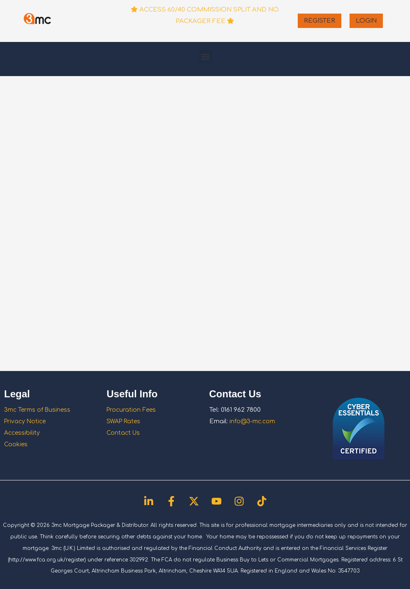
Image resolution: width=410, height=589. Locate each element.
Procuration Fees (133, 409)
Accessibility (23, 432)
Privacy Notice (26, 421)
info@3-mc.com (253, 421)
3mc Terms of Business (39, 409)
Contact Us (124, 432)
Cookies (16, 444)
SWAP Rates (125, 421)
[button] (205, 57)
